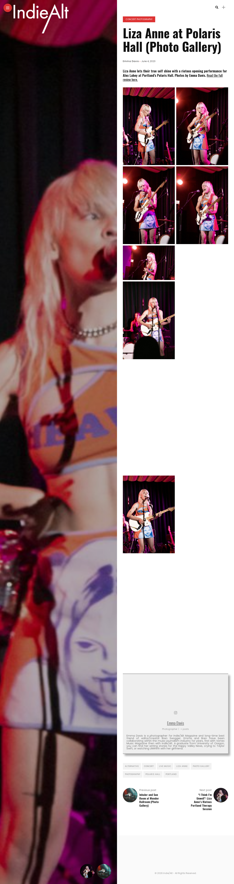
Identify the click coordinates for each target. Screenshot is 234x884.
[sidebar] (223, 7)
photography (132, 774)
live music (165, 766)
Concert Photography (139, 19)
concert (149, 766)
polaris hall (153, 774)
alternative (132, 766)
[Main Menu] (7, 8)
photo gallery (201, 766)
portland (171, 774)
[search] (216, 7)
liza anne (182, 766)
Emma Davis (131, 61)
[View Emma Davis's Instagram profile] (175, 713)
